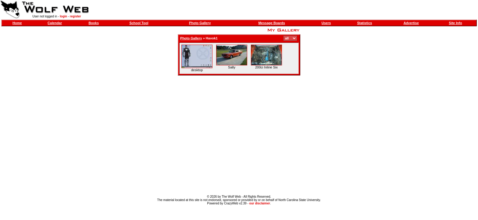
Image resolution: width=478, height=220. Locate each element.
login (63, 16)
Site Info (455, 23)
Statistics (364, 23)
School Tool (138, 23)
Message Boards (271, 23)
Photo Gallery (200, 23)
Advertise (411, 23)
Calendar (55, 23)
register (75, 16)
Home (17, 23)
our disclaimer (259, 203)
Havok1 (212, 38)
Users (326, 23)
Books (93, 23)
